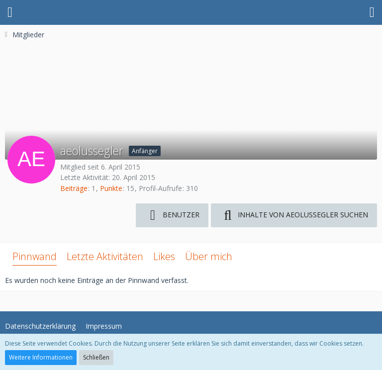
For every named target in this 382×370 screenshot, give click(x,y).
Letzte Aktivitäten (105, 256)
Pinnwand (34, 256)
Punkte (111, 188)
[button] (10, 12)
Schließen (96, 357)
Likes (164, 256)
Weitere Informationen (41, 357)
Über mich (208, 256)
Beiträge (74, 188)
